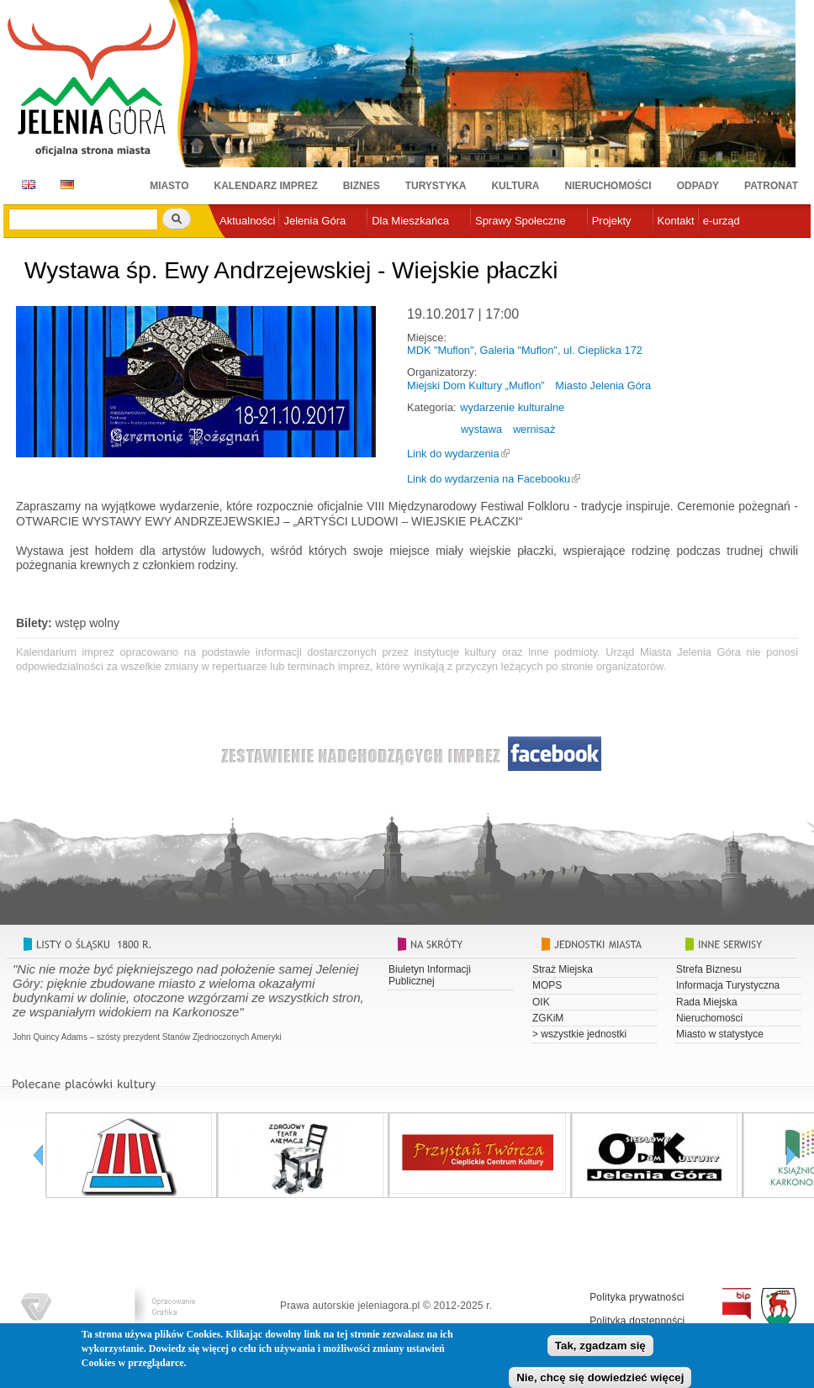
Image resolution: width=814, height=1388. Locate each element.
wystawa (481, 429)
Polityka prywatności (636, 1297)
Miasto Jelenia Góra (603, 385)
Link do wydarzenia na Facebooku (488, 478)
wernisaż (534, 429)
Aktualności (247, 220)
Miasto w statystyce (720, 1034)
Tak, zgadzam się (600, 1349)
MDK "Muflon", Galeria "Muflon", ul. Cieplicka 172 (524, 350)
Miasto (169, 186)
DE (64, 184)
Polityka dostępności (636, 1321)
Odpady (698, 186)
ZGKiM (547, 1018)
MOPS (547, 985)
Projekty (612, 220)
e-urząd (721, 220)
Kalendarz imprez (266, 186)
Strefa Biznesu (709, 969)
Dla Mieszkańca (410, 220)
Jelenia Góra (314, 220)
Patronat (771, 186)
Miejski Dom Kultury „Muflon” (476, 385)
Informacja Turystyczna (728, 985)
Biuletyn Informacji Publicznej (429, 975)
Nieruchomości (608, 186)
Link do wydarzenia (453, 453)
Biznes (361, 186)
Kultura (515, 186)
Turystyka (436, 186)
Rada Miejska (706, 1002)
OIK (541, 1002)
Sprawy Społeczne (520, 220)
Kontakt (676, 220)
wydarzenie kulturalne (512, 407)
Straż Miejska (562, 969)
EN (25, 184)
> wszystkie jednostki (579, 1034)
